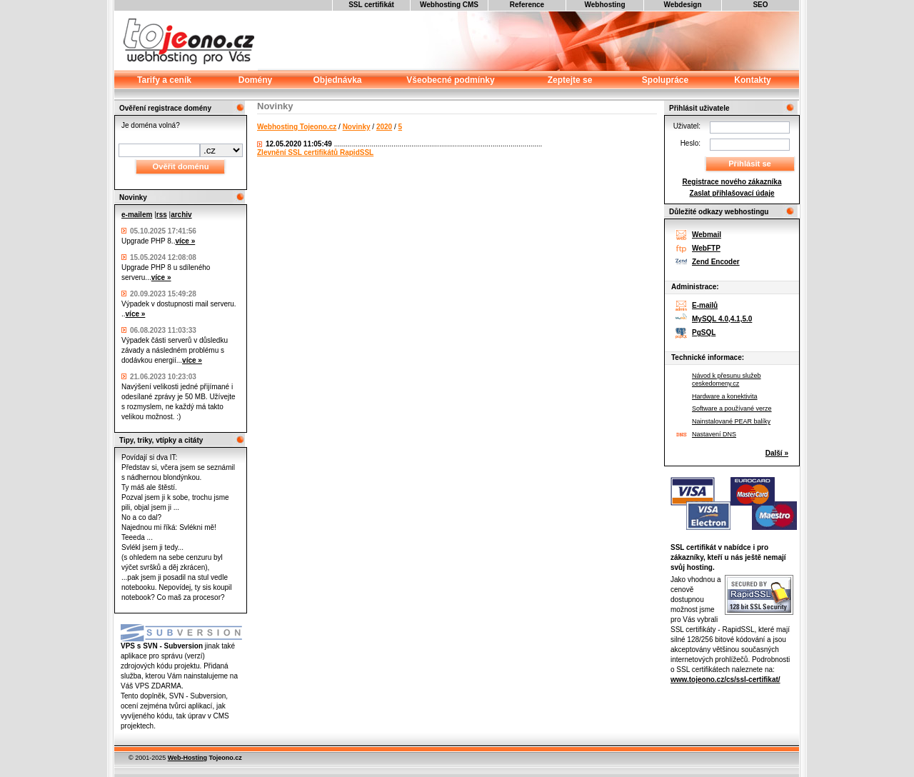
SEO (760, 5)
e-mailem (136, 215)
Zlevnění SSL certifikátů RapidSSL (315, 152)
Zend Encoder (716, 262)
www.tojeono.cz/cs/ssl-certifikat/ (725, 679)
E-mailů (705, 305)
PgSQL (703, 332)
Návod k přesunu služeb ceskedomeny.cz (726, 379)
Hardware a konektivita (725, 396)
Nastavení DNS (714, 434)
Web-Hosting (187, 757)
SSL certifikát (371, 5)
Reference (527, 5)
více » (185, 241)
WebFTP (706, 248)
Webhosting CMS (449, 5)
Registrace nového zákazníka (732, 182)
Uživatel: (686, 126)
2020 (384, 127)
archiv (181, 215)
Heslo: (690, 143)
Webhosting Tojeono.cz (296, 127)
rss (161, 215)
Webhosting (604, 5)
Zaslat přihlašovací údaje (732, 193)
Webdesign (682, 5)
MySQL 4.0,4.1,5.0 (722, 319)
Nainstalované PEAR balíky (731, 421)
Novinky (357, 127)
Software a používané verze (732, 408)
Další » (776, 453)
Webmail (706, 235)
